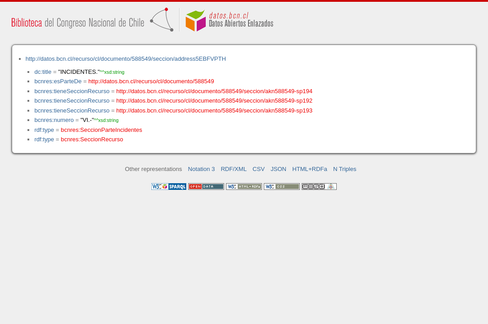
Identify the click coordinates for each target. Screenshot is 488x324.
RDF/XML (234, 169)
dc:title (42, 71)
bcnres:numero (53, 120)
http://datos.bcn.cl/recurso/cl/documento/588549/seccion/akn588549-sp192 (214, 100)
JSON (278, 169)
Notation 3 (201, 169)
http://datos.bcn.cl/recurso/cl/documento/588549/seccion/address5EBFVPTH (126, 58)
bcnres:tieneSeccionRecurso (71, 91)
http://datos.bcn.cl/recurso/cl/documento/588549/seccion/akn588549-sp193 (214, 110)
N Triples (345, 169)
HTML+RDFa (309, 169)
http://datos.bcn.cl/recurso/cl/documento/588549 (151, 81)
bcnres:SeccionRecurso (92, 139)
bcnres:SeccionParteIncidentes (101, 129)
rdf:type (44, 129)
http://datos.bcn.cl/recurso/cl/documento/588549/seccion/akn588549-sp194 (214, 91)
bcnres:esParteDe (57, 81)
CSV (259, 169)
